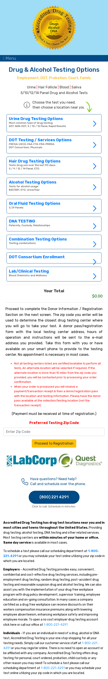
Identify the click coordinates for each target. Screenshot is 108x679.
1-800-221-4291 (56, 625)
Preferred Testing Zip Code (54, 423)
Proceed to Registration (54, 443)
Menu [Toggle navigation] (9, 58)
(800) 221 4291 (54, 497)
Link (54, 123)
